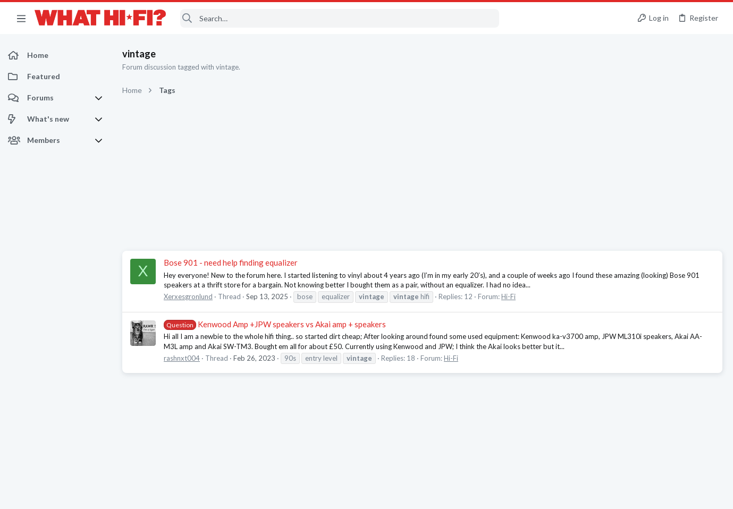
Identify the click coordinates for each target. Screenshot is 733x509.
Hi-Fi (508, 296)
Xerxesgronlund (188, 296)
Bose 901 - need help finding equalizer (231, 262)
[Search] (339, 18)
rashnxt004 (182, 358)
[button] (21, 18)
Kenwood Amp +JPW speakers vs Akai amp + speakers (275, 324)
